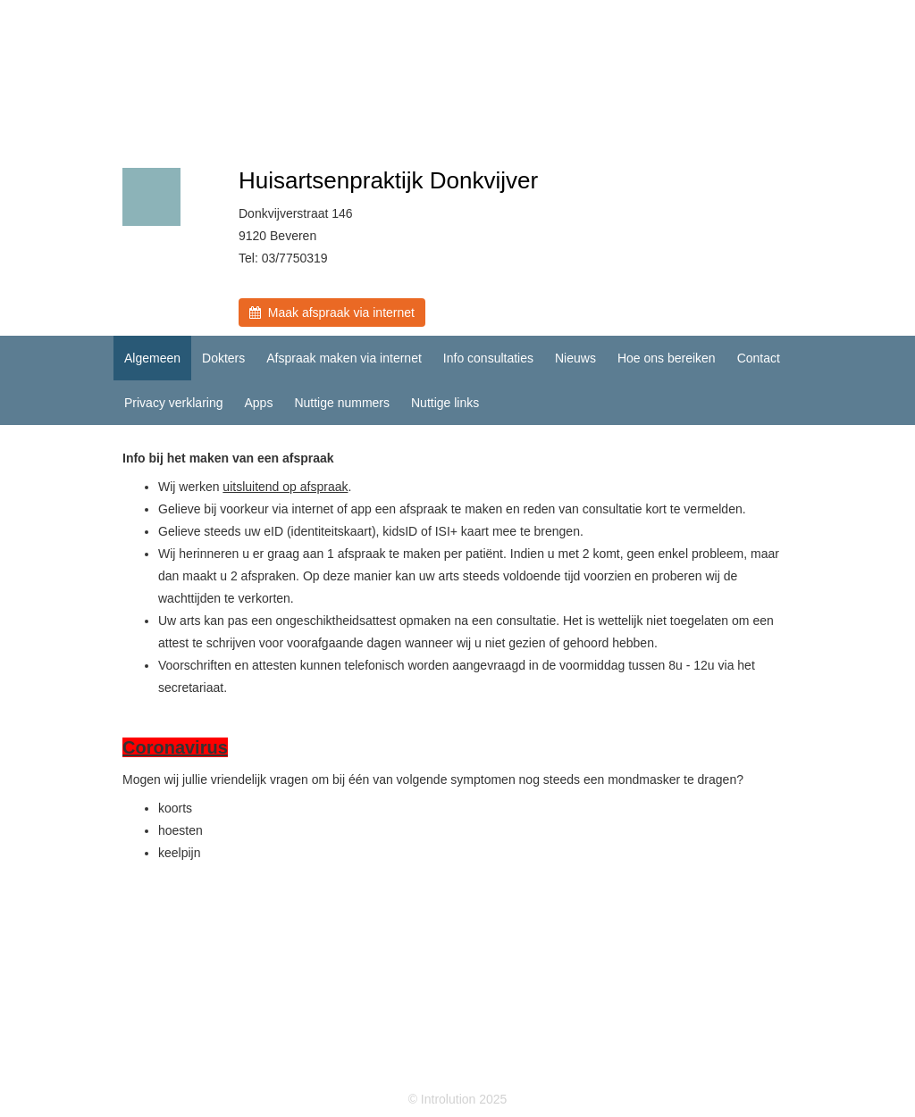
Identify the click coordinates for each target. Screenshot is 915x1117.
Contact (758, 358)
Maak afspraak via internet (332, 312)
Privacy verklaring (173, 403)
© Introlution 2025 (458, 1099)
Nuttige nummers (342, 403)
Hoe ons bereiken (666, 358)
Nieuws (575, 358)
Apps (258, 403)
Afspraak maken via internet (344, 358)
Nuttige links (445, 403)
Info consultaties (488, 358)
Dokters (223, 358)
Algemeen (152, 358)
